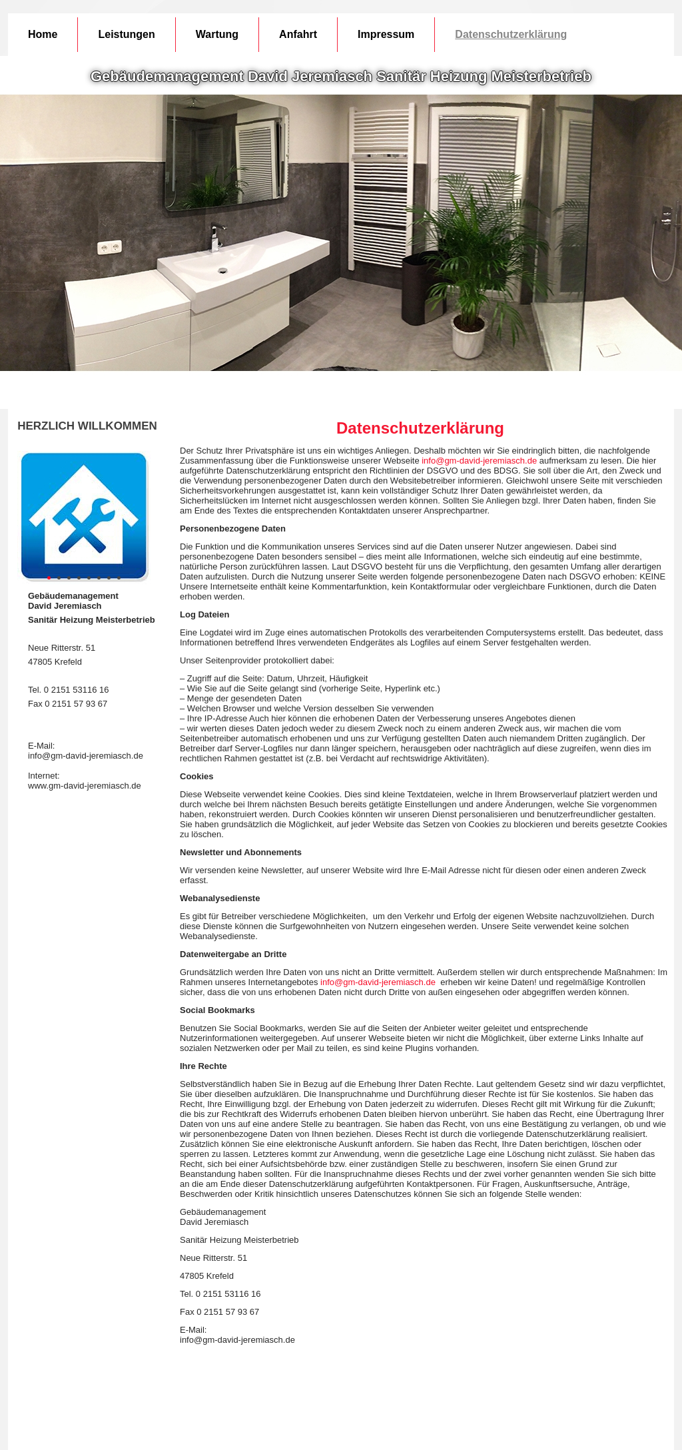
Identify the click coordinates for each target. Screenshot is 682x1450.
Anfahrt (298, 34)
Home (42, 34)
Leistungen (126, 34)
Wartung (217, 34)
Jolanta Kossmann (368, 1429)
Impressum (386, 34)
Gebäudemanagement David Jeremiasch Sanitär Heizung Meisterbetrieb (341, 76)
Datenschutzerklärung (511, 34)
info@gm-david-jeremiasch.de (479, 461)
